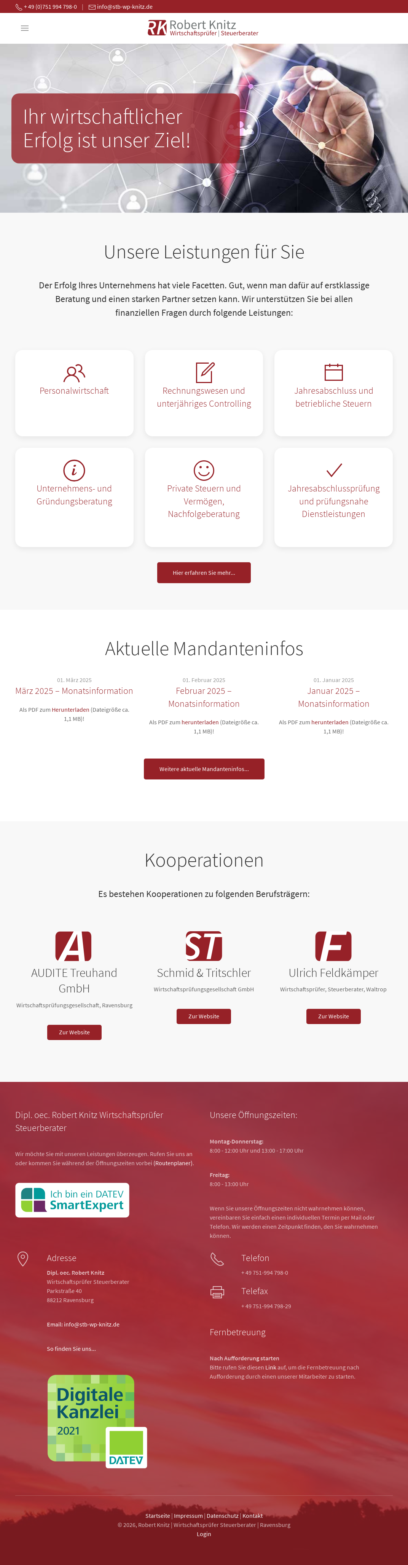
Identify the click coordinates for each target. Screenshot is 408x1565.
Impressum (188, 1515)
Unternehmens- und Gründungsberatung (74, 494)
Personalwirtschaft (74, 390)
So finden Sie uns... (71, 1348)
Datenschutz (223, 1515)
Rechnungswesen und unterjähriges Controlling (204, 397)
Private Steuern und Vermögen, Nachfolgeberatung (204, 501)
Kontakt (252, 1515)
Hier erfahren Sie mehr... (204, 572)
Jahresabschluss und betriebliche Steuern (333, 397)
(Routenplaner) (173, 1163)
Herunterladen (70, 709)
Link (270, 1367)
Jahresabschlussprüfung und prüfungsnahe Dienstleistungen (334, 501)
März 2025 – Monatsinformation (74, 691)
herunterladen (200, 722)
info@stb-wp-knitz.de (92, 1324)
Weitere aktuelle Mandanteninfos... (204, 769)
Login (204, 1534)
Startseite (157, 1515)
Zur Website (74, 1032)
